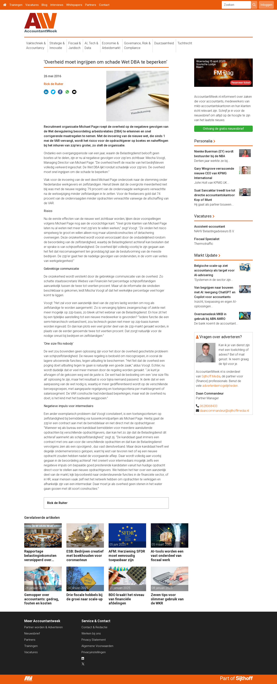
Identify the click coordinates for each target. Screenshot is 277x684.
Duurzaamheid (164, 43)
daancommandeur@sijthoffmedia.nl (224, 411)
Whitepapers (74, 5)
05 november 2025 (38, 544)
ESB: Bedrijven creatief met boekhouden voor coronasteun (85, 555)
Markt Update (205, 255)
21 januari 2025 (119, 588)
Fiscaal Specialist (206, 239)
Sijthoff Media (211, 376)
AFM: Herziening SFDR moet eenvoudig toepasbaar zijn (127, 555)
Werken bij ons (91, 633)
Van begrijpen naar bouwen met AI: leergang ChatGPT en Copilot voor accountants (214, 292)
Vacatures (32, 5)
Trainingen (15, 5)
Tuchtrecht (185, 43)
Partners (90, 5)
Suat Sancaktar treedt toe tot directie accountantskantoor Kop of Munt (214, 195)
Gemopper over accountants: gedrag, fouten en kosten (41, 599)
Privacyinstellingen (93, 652)
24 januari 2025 (77, 588)
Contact (104, 5)
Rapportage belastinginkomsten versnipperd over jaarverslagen (40, 555)
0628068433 (208, 406)
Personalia (203, 141)
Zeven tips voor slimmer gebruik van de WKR (167, 599)
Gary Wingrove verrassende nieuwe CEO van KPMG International (214, 173)
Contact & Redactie (94, 627)
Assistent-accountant (209, 226)
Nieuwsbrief (32, 633)
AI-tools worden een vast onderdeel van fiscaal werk (167, 555)
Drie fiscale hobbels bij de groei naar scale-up (84, 597)
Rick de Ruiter (53, 84)
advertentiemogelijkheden (220, 386)
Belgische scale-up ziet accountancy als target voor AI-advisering (214, 270)
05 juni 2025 (117, 544)
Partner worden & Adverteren (43, 627)
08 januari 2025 (162, 588)
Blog (44, 5)
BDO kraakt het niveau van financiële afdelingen (126, 599)
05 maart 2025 (162, 544)
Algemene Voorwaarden (97, 646)
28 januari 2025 (35, 588)
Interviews (56, 5)
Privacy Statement (93, 639)
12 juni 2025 (75, 544)
